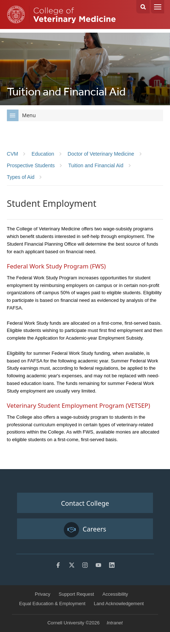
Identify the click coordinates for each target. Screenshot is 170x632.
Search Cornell (143, 6)
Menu (157, 6)
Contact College (85, 503)
